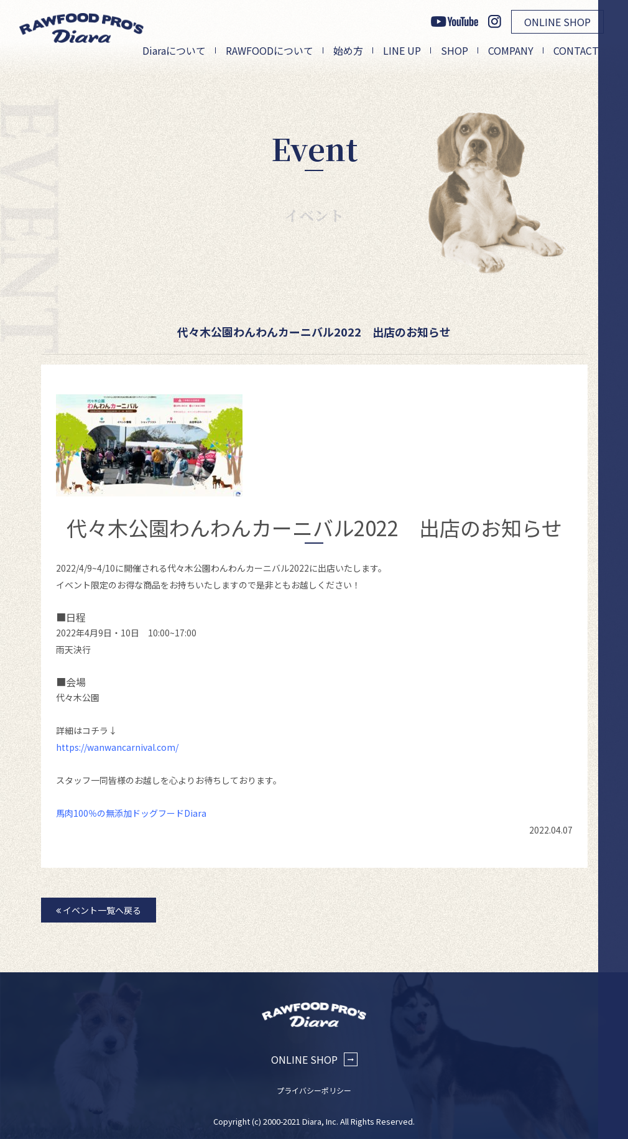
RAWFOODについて (269, 50)
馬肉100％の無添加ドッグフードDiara (131, 813)
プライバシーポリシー (314, 1090)
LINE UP (402, 50)
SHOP (454, 50)
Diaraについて (174, 50)
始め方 (348, 50)
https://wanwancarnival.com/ (117, 747)
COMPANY (510, 50)
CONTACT (576, 50)
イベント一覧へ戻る (98, 910)
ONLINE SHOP (557, 21)
